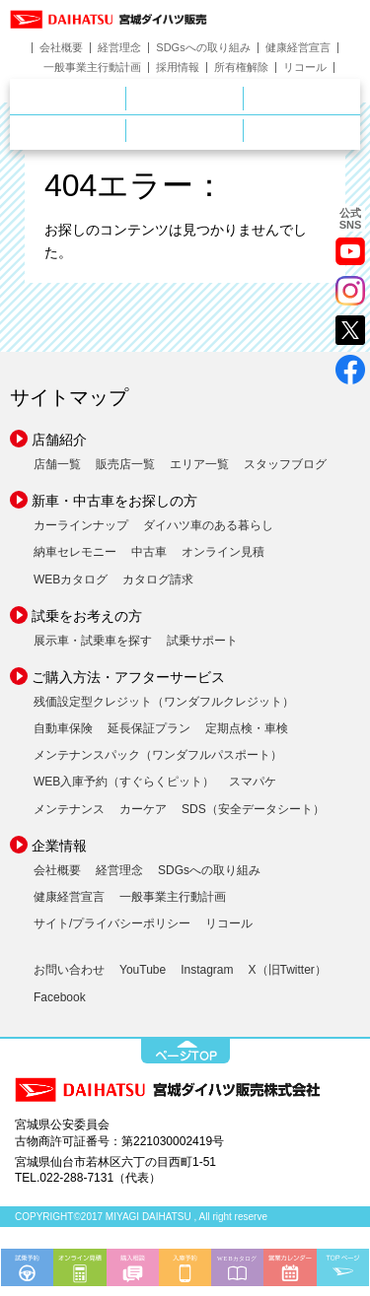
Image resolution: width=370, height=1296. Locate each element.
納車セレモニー (75, 552)
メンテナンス (69, 809)
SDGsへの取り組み (203, 47)
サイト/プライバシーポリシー (112, 923)
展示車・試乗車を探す (93, 641)
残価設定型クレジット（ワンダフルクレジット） (164, 702)
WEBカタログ (71, 579)
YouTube (142, 970)
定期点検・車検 (246, 728)
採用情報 (177, 67)
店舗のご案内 (125, 97)
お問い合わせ (69, 970)
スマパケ (252, 781)
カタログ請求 (157, 579)
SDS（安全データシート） (253, 809)
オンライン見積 (223, 552)
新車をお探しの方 (243, 97)
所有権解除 (241, 67)
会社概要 (61, 47)
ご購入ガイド (243, 130)
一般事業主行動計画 (92, 67)
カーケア (143, 809)
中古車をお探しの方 (302, 98)
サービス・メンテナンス (125, 130)
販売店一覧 (125, 464)
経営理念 (119, 47)
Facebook (60, 997)
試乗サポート (202, 641)
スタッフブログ (285, 464)
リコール (305, 67)
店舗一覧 (57, 464)
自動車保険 (63, 728)
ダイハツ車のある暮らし (208, 525)
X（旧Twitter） (288, 970)
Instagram (207, 970)
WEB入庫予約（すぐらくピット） (124, 781)
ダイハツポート (302, 130)
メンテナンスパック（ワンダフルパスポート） (158, 755)
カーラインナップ (81, 525)
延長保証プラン (149, 728)
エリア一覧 (199, 464)
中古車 (149, 552)
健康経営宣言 (298, 47)
